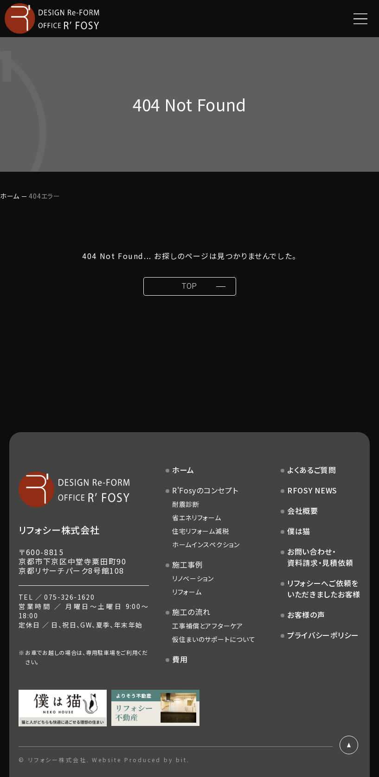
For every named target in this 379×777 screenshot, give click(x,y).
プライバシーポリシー (323, 635)
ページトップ (349, 745)
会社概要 (302, 510)
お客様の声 (306, 614)
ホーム (9, 196)
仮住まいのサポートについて (213, 639)
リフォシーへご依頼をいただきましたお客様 (323, 588)
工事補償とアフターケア (207, 625)
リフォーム (187, 591)
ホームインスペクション (206, 544)
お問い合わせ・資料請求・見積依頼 (320, 557)
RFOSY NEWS (312, 490)
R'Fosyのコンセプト (205, 490)
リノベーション (193, 578)
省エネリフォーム (196, 517)
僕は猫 (298, 531)
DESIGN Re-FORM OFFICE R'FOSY (52, 18)
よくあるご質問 (311, 469)
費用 (179, 659)
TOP (189, 286)
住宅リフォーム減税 (200, 531)
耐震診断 (185, 504)
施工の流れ (191, 611)
